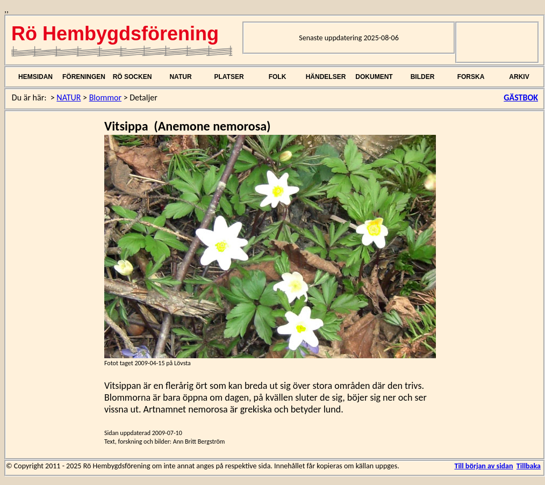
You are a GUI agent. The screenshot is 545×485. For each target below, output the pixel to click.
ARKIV (519, 77)
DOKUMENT (373, 77)
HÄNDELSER (326, 77)
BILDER (423, 77)
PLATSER (228, 77)
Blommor (105, 97)
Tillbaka (529, 465)
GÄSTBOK (521, 97)
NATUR (180, 77)
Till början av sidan (483, 465)
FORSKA (471, 77)
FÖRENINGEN (83, 77)
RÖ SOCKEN (132, 77)
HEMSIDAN (35, 77)
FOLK (277, 77)
